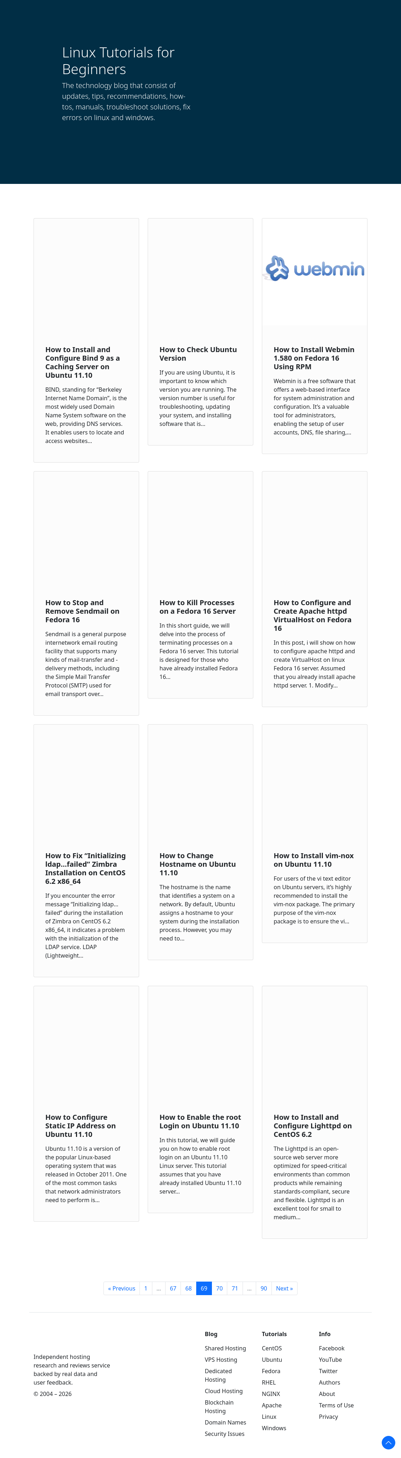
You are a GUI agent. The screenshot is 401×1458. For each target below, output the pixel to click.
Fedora (271, 1371)
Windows (274, 1428)
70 (219, 1288)
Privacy (328, 1417)
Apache (272, 1405)
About (327, 1394)
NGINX (271, 1394)
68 (188, 1288)
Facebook (332, 1348)
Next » (284, 1288)
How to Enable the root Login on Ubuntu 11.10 (200, 1121)
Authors (329, 1382)
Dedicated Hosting (218, 1375)
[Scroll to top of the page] (388, 1442)
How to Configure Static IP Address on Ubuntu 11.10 (80, 1125)
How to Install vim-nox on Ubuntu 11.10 (314, 860)
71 (235, 1288)
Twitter (328, 1371)
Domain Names (225, 1422)
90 (263, 1288)
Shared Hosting (225, 1348)
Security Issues (225, 1434)
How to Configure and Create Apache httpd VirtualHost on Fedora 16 (313, 615)
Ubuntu (272, 1360)
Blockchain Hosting (219, 1406)
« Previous (121, 1288)
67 (173, 1288)
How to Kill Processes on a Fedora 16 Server (197, 607)
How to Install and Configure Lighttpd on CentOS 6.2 (313, 1125)
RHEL (269, 1382)
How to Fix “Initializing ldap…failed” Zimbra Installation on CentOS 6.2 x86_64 (85, 868)
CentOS (272, 1348)
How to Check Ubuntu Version (198, 354)
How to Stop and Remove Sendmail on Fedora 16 (82, 611)
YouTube (330, 1360)
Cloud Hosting (224, 1391)
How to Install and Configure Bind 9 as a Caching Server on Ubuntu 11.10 (82, 362)
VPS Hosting (221, 1360)
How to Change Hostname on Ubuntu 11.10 (197, 864)
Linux (269, 1417)
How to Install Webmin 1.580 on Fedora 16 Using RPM (314, 358)
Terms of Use (336, 1405)
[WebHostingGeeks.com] (50, 1340)
